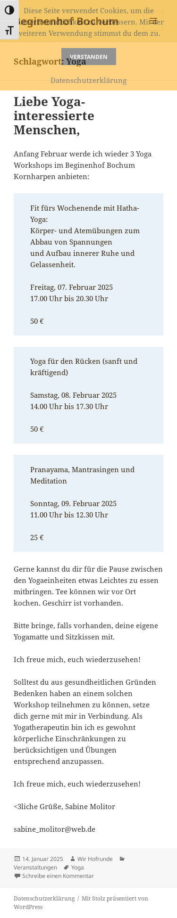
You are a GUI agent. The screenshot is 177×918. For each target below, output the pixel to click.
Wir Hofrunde (95, 859)
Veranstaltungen (35, 867)
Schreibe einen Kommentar (58, 876)
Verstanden (89, 57)
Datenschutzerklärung (44, 898)
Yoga (77, 867)
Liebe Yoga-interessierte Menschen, (54, 115)
